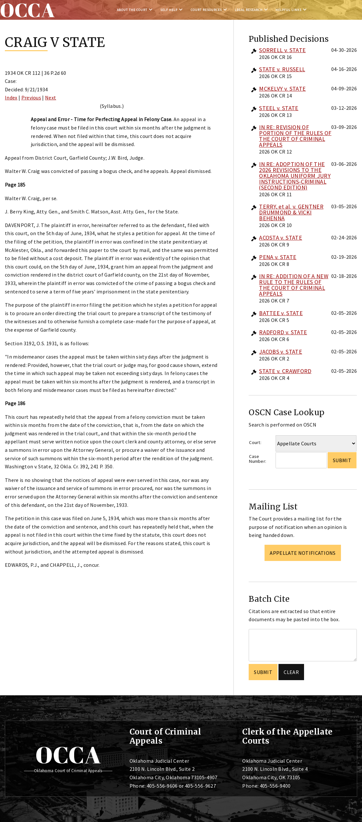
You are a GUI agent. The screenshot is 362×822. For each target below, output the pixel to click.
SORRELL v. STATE (282, 50)
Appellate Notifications (302, 553)
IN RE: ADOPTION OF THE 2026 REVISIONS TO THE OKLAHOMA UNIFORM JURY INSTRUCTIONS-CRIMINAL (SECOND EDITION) (295, 175)
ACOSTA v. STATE (280, 237)
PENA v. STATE (277, 257)
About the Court (132, 10)
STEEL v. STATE (278, 108)
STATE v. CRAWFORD (285, 371)
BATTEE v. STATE (281, 313)
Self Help (168, 10)
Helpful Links (288, 10)
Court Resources (206, 10)
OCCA (68, 754)
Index (11, 97)
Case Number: (257, 458)
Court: (255, 442)
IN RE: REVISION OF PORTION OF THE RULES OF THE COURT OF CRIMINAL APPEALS (295, 135)
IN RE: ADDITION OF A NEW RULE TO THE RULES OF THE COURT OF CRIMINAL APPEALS (293, 284)
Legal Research (249, 10)
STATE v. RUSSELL (282, 69)
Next (50, 97)
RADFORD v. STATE (283, 332)
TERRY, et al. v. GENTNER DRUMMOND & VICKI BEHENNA (291, 212)
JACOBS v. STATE (280, 351)
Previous (31, 97)
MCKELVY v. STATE (282, 88)
